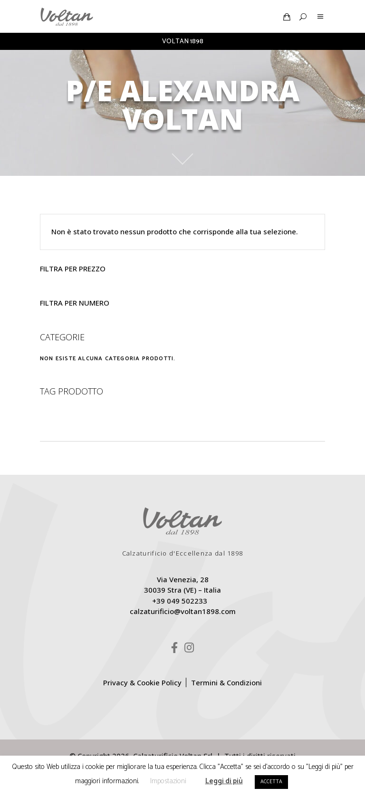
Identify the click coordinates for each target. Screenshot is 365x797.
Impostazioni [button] (168, 781)
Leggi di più (224, 781)
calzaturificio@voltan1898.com (183, 611)
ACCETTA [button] (271, 782)
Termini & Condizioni (226, 682)
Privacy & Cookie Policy (142, 682)
